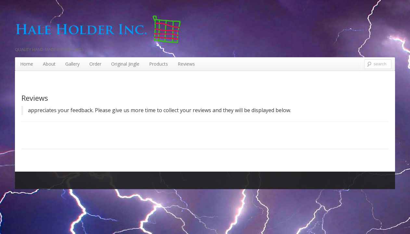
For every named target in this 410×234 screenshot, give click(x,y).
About (49, 64)
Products (158, 64)
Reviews (186, 64)
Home (26, 64)
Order (95, 64)
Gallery (72, 64)
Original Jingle (125, 64)
